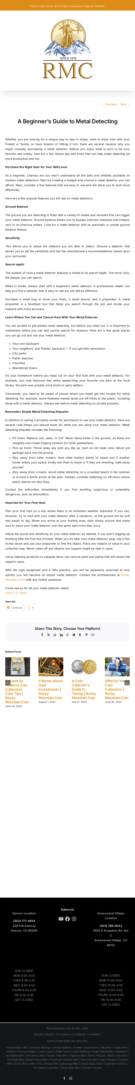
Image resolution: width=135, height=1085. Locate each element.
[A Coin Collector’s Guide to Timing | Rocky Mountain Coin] (84, 659)
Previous (111, 104)
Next (124, 104)
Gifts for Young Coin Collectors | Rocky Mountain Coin (117, 689)
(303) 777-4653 (16, 593)
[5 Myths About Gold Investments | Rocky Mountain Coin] (50, 659)
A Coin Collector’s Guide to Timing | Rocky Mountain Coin (84, 689)
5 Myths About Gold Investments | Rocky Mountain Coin (50, 689)
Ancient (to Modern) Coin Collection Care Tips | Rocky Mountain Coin (17, 691)
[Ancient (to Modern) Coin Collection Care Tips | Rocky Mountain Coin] (17, 659)
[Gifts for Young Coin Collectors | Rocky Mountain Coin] (117, 659)
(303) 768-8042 (110, 926)
